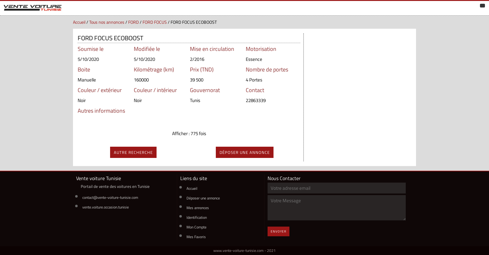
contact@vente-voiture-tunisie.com (110, 197)
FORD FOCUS (155, 22)
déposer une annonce (245, 152)
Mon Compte (196, 227)
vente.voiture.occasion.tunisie (105, 207)
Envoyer (278, 231)
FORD (133, 22)
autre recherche (133, 152)
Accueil (79, 22)
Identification (196, 217)
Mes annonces (197, 208)
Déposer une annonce (203, 198)
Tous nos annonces (106, 22)
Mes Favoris (196, 237)
